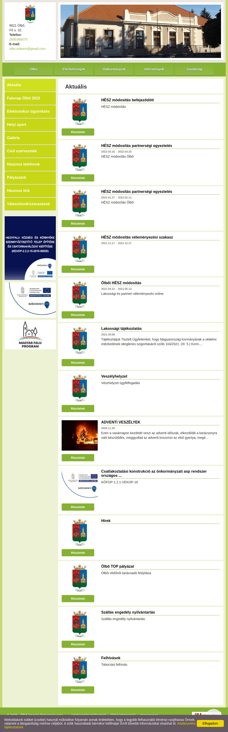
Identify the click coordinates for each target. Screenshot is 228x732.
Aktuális (14, 85)
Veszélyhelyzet (114, 376)
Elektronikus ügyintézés (28, 111)
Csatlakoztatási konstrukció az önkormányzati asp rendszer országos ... (154, 473)
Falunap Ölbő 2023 (23, 98)
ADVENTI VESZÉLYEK (120, 422)
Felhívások (111, 658)
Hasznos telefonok (23, 164)
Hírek (106, 521)
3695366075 (18, 39)
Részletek (78, 132)
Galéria (13, 138)
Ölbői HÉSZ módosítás (121, 283)
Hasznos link (18, 191)
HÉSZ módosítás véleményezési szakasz (137, 237)
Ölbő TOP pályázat (117, 566)
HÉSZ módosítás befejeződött (127, 100)
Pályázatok (16, 177)
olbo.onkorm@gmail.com (27, 49)
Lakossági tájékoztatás (121, 329)
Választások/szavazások (28, 204)
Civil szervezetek (22, 151)
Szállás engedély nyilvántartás (128, 612)
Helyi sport (16, 125)
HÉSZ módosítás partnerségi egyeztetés (136, 146)
